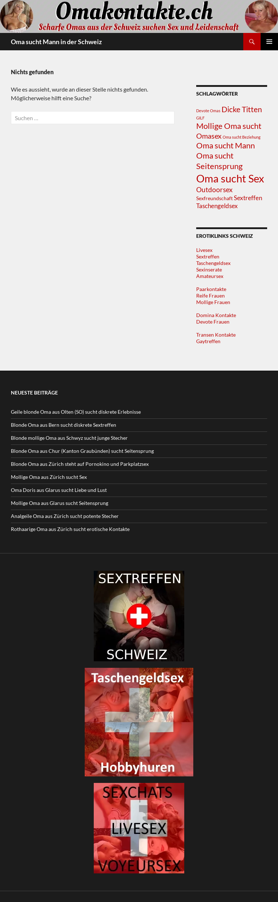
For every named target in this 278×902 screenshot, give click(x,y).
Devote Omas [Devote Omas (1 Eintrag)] (208, 110)
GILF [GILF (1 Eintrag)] (200, 117)
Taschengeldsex (213, 263)
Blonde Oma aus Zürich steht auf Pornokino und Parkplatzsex (80, 464)
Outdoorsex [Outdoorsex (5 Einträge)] (214, 190)
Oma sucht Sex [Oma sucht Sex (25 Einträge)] (230, 178)
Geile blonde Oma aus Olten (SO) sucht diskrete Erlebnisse (76, 412)
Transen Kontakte (216, 335)
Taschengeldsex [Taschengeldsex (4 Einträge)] (217, 206)
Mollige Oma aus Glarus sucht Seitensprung (59, 503)
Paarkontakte (211, 289)
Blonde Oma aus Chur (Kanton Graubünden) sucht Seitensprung (82, 451)
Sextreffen (207, 256)
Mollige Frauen (213, 302)
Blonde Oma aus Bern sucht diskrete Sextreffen (63, 425)
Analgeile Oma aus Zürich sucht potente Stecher (65, 516)
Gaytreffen (208, 341)
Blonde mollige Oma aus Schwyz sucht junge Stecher (69, 438)
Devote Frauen (212, 322)
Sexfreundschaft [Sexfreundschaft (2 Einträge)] (214, 198)
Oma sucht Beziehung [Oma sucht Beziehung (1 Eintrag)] (242, 137)
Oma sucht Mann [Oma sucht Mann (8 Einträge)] (225, 145)
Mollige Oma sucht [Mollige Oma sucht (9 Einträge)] (228, 126)
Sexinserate (209, 269)
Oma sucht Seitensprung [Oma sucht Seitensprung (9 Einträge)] (219, 161)
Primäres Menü (269, 41)
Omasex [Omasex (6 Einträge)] (209, 135)
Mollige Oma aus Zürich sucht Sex (49, 477)
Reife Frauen (210, 295)
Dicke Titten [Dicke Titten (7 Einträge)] (242, 109)
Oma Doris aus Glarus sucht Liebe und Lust (59, 490)
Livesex (204, 250)
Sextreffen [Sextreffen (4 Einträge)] (248, 198)
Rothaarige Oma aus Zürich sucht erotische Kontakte (70, 529)
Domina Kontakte (216, 315)
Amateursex (209, 276)
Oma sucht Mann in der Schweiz (56, 42)
